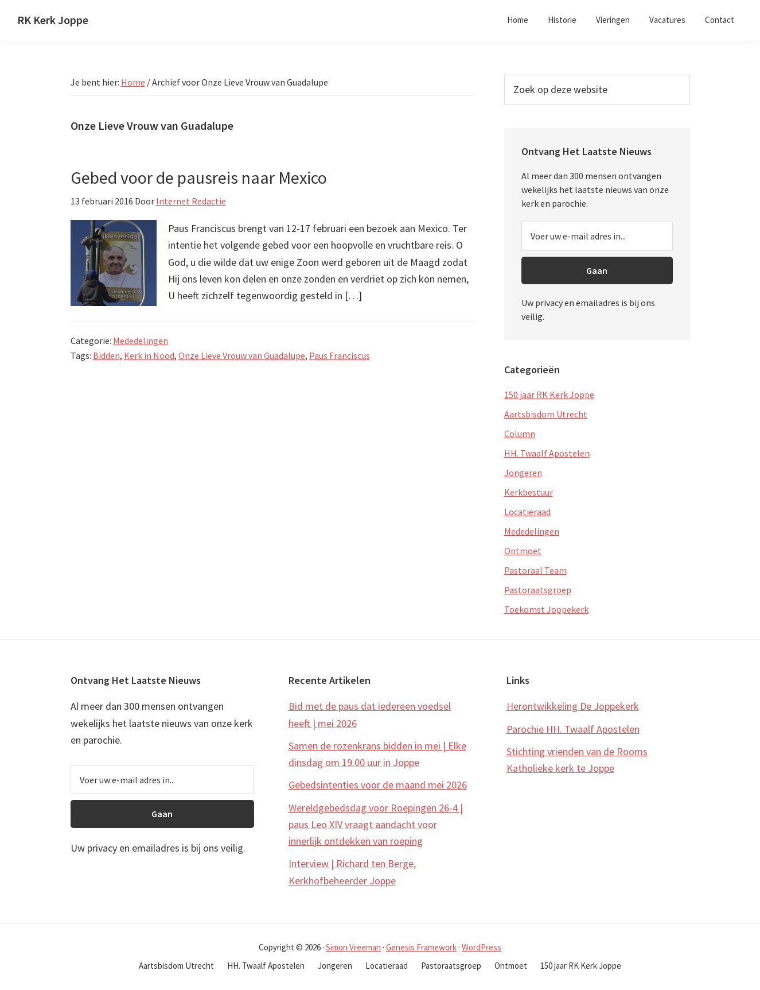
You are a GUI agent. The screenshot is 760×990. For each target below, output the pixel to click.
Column (519, 433)
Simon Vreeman (353, 947)
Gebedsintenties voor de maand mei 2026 (378, 784)
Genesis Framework (421, 947)
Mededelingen (140, 340)
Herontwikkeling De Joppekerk (572, 706)
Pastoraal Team (535, 570)
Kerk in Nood (149, 355)
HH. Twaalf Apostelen (547, 453)
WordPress (481, 947)
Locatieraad (527, 511)
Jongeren (523, 472)
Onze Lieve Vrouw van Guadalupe (241, 355)
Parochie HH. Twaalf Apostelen (573, 729)
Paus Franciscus (339, 355)
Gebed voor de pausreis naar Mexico (199, 177)
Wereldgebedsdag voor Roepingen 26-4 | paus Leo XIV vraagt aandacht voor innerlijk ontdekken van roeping (376, 824)
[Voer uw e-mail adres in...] (597, 236)
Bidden (106, 355)
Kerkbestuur (528, 492)
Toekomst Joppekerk (546, 609)
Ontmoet (522, 550)
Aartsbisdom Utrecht (545, 414)
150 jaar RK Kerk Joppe (549, 394)
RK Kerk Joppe (52, 20)
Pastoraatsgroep (537, 589)
